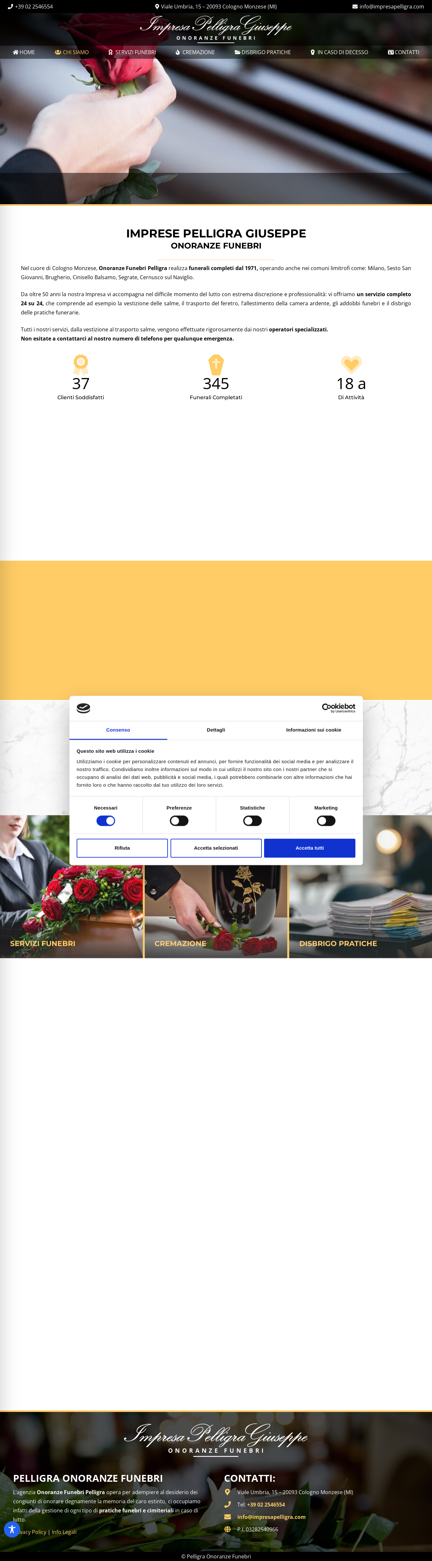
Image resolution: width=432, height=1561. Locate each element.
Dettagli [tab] (216, 730)
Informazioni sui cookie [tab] (313, 730)
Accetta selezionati (216, 848)
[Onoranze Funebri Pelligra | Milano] (216, 29)
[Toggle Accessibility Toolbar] (12, 1529)
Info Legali (64, 1532)
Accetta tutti (310, 848)
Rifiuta (122, 848)
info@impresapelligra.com (271, 1517)
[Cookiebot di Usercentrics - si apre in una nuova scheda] (326, 708)
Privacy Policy (29, 1532)
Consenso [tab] (118, 730)
